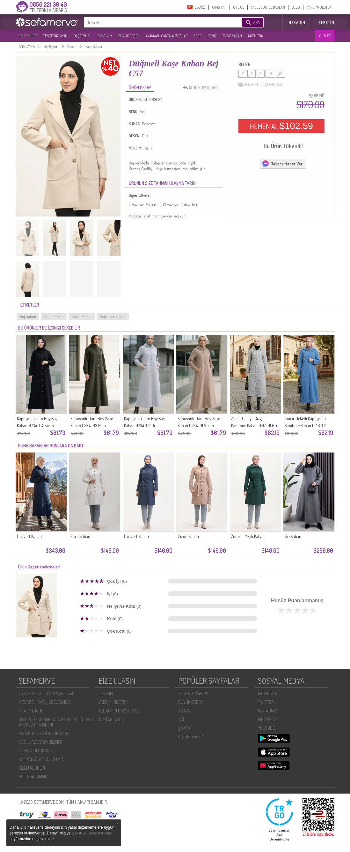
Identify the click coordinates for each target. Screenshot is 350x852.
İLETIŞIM (105, 693)
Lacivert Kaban (29, 536)
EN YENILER (28, 36)
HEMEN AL (281, 126)
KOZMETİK (255, 36)
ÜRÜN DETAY (140, 87)
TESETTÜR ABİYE (193, 693)
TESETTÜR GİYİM (55, 36)
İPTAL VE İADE (31, 710)
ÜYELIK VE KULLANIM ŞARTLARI (46, 693)
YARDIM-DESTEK (319, 7)
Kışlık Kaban (81, 317)
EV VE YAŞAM (232, 36)
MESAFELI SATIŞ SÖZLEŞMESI (45, 702)
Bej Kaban (28, 317)
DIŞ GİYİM (105, 36)
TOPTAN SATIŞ (111, 719)
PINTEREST (267, 719)
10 (270, 73)
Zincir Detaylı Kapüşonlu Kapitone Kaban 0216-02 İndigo (305, 425)
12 (280, 73)
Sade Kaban (54, 317)
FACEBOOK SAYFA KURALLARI (44, 733)
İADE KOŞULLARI (202, 88)
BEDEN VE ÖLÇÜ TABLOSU (260, 84)
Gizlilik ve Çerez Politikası (92, 833)
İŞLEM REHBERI (32, 768)
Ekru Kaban (80, 536)
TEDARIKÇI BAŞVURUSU (119, 710)
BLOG (296, 7)
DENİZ (212, 36)
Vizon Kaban (188, 536)
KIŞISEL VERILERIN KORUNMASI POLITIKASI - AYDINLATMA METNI (57, 722)
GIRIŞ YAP (219, 7)
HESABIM (297, 22)
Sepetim (326, 22)
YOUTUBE (266, 728)
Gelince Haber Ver (282, 163)
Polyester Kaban (113, 317)
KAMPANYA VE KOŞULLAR (41, 759)
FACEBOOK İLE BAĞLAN (268, 7)
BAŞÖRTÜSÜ (82, 36)
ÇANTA (184, 728)
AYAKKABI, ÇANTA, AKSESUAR (166, 36)
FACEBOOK (267, 693)
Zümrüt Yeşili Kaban (248, 536)
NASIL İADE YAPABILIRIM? (40, 742)
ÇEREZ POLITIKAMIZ (36, 750)
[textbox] (153, 22)
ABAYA (184, 710)
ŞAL (181, 719)
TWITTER (265, 702)
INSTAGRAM (268, 710)
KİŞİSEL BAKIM (190, 736)
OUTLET (325, 36)
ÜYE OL (238, 7)
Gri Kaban (293, 536)
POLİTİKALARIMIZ (33, 776)
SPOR (197, 36)
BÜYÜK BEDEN (129, 36)
